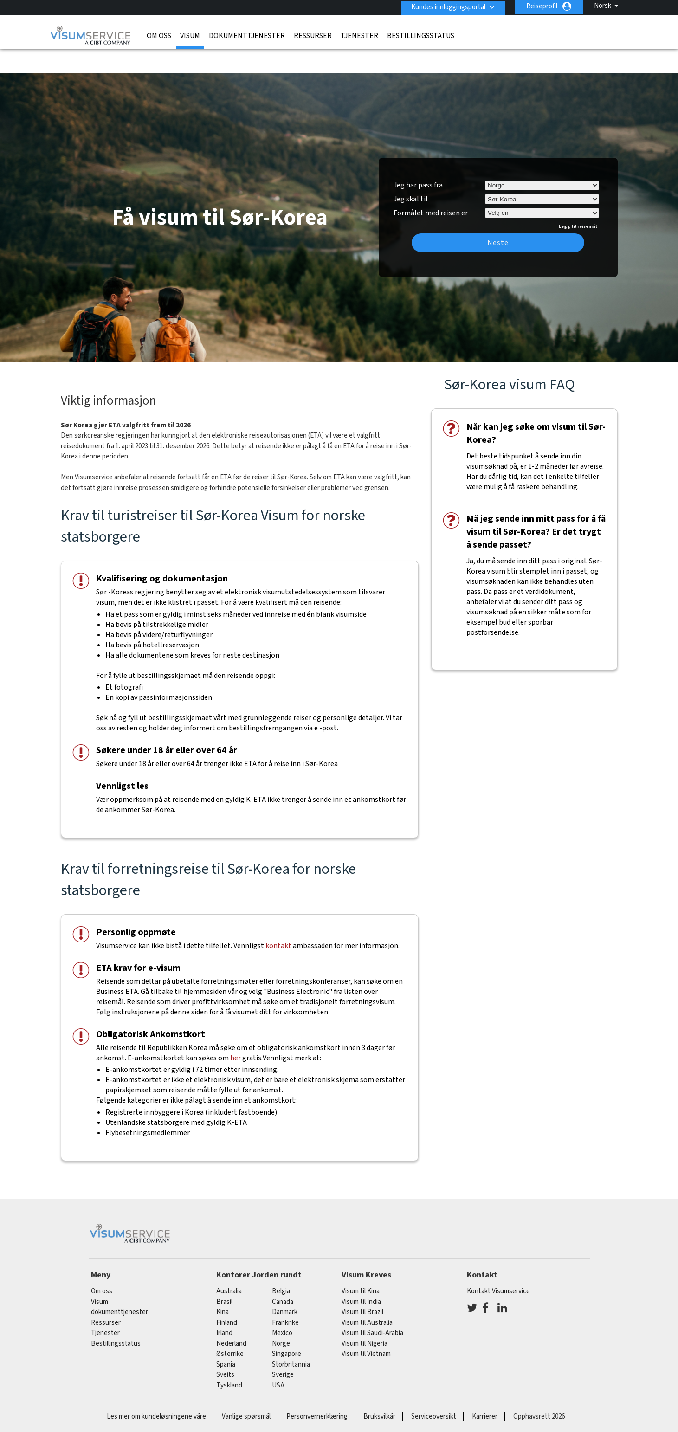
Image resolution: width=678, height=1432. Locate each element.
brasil (224, 1275)
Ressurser (313, 35)
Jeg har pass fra (418, 159)
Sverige (283, 1349)
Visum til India (361, 1275)
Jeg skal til (411, 173)
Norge (281, 1317)
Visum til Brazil (362, 1286)
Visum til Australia (367, 1296)
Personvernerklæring (317, 1390)
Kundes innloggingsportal (447, 6)
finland (226, 1296)
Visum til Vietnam (366, 1328)
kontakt (278, 920)
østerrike (230, 1328)
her (235, 1032)
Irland (224, 1307)
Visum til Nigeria (364, 1317)
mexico (282, 1307)
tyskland (229, 1359)
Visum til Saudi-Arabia (372, 1307)
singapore (286, 1328)
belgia (281, 1265)
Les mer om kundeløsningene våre (156, 1390)
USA (278, 1359)
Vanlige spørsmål (246, 1390)
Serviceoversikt (433, 1390)
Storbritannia (291, 1338)
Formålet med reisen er (431, 185)
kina (222, 1286)
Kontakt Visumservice (498, 1265)
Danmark (284, 1286)
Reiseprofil (541, 6)
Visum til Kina (361, 1265)
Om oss (159, 35)
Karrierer (484, 1390)
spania (225, 1338)
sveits (225, 1349)
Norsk (602, 6)
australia (229, 1265)
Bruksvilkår (379, 1390)
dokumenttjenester (247, 35)
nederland (231, 1317)
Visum (190, 35)
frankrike (285, 1296)
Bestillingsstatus (420, 35)
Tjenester (359, 35)
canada (282, 1275)
